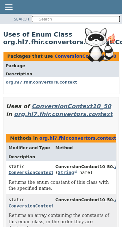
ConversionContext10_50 (71, 106)
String (66, 172)
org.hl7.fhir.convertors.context (41, 82)
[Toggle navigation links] (8, 7)
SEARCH (21, 19)
